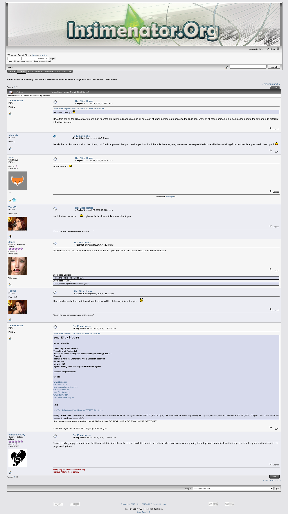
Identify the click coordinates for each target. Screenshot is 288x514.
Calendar (48, 71)
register (43, 55)
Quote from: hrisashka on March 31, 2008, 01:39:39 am (76, 334)
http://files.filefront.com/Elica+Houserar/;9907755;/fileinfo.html (78, 410)
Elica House (111, 79)
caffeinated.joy (16, 434)
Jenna (11, 242)
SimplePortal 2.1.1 (144, 512)
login (34, 55)
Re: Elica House (84, 101)
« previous (267, 84)
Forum (22, 71)
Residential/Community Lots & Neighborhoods (69, 79)
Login (57, 71)
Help (30, 71)
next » (276, 84)
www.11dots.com (60, 382)
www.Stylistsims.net (61, 392)
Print (275, 88)
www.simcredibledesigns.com (65, 387)
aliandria (13, 135)
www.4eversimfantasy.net (63, 397)
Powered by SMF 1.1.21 (130, 504)
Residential (98, 79)
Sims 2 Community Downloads (29, 79)
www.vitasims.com (61, 395)
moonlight (170, 197)
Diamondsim (15, 100)
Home (12, 71)
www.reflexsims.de (61, 390)
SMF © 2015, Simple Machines (154, 504)
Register (66, 71)
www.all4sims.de (60, 385)
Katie (11, 157)
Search (38, 71)
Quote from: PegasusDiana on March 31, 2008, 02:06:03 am (78, 109)
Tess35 (12, 207)
